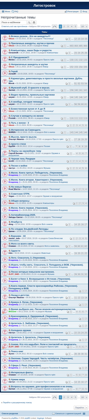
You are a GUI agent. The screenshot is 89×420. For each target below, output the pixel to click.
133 (85, 60)
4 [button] (71, 26)
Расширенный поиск (34, 22)
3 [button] (68, 26)
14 (82, 39)
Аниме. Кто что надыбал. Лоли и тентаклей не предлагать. (44, 344)
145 (76, 97)
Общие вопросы (20, 201)
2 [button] (64, 26)
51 (75, 83)
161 (80, 90)
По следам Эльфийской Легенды (29, 229)
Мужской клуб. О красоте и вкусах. (30, 87)
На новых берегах (21, 186)
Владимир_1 (14, 175)
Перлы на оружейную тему (26, 151)
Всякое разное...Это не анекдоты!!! (30, 36)
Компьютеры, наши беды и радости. (31, 50)
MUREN (12, 132)
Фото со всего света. (22, 243)
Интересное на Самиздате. (26, 130)
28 (75, 354)
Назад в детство (20, 295)
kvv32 (11, 161)
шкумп (12, 97)
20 (86, 139)
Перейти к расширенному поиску (17, 402)
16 (82, 224)
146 (80, 97)
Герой (14, 71)
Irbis (11, 253)
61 (86, 104)
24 (79, 53)
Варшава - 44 (18, 236)
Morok (11, 83)
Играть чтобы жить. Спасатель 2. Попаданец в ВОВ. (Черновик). (47, 264)
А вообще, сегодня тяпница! (27, 101)
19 (82, 139)
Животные (45, 253)
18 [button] (82, 26)
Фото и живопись (51, 246)
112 (80, 118)
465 (80, 46)
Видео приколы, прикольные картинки (33, 94)
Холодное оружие (21, 330)
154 (80, 67)
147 (85, 97)
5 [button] (75, 26)
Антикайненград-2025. (23, 215)
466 (85, 46)
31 (82, 274)
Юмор (45, 46)
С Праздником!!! (20, 57)
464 (76, 46)
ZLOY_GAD (14, 274)
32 (86, 274)
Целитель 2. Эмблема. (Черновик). (30, 323)
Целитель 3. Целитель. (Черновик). (30, 337)
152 (71, 67)
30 (79, 274)
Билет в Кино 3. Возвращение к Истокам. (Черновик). (41, 279)
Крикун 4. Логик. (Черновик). (27, 302)
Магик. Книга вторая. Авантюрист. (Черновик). (37, 179)
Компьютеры (52, 53)
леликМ (12, 74)
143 (71, 132)
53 (82, 83)
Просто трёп (48, 60)
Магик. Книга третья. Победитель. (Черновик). (37, 172)
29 (75, 274)
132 (80, 60)
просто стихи (18, 144)
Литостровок (44, 5)
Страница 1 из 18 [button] (54, 27)
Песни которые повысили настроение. (32, 272)
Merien (12, 60)
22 (86, 253)
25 (82, 53)
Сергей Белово (16, 153)
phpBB (27, 418)
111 (76, 118)
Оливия (12, 246)
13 (79, 39)
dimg (11, 224)
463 (71, 46)
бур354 (12, 146)
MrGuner (12, 311)
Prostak (12, 118)
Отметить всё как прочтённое (14, 26)
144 (71, 97)
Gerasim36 (13, 53)
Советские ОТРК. (20, 194)
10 (86, 146)
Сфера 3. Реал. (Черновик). (26, 365)
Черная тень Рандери (23, 158)
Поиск (29, 22)
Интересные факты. (22, 372)
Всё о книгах (49, 132)
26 (86, 53)
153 (76, 67)
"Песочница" (48, 39)
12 (75, 39)
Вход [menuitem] (85, 11)
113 (85, 118)
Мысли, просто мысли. (24, 137)
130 (71, 60)
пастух (12, 168)
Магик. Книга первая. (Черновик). (29, 208)
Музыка (47, 168)
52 (79, 83)
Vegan (11, 196)
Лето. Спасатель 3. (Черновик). (28, 257)
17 (75, 139)
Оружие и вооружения (52, 196)
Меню (7, 11)
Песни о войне (19, 165)
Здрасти (15, 250)
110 (71, 118)
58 (75, 104)
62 (86, 246)
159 (71, 90)
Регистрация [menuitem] (73, 11)
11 (75, 298)
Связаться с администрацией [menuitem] (68, 413)
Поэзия (47, 146)
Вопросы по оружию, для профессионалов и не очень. (42, 386)
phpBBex (14, 418)
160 (76, 90)
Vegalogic (40, 418)
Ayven (11, 354)
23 (75, 53)
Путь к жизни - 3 (20, 123)
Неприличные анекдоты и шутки (29, 64)
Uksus (11, 39)
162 (85, 90)
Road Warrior (14, 189)
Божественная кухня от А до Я (28, 108)
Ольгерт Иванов (16, 139)
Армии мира (18, 379)
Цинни (12, 231)
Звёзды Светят (16, 217)
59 (79, 104)
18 (79, 139)
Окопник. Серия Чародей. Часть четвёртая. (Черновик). (42, 358)
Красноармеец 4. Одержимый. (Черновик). (34, 316)
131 (76, 60)
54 (86, 83)
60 (82, 104)
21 (82, 253)
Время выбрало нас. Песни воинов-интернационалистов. (43, 309)
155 (85, 67)
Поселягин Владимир (58, 175)
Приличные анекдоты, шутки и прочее (32, 43)
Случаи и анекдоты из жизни (27, 116)
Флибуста (16, 222)
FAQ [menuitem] (16, 11)
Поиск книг (17, 351)
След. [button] (86, 27)
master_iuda (14, 238)
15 (86, 39)
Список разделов (10, 413)
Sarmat (12, 90)
